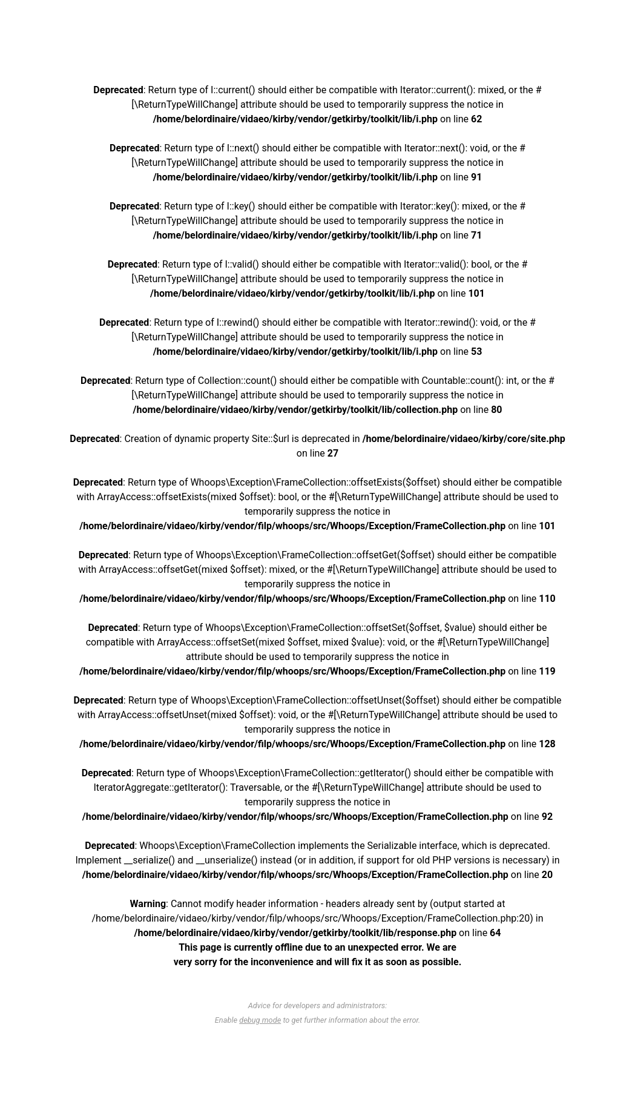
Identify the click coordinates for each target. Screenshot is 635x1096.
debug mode (260, 1020)
